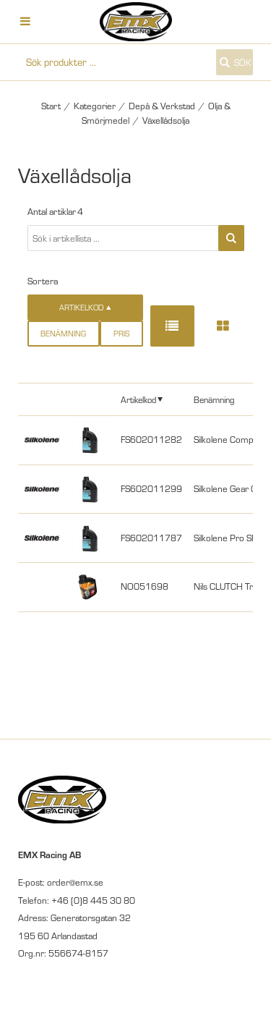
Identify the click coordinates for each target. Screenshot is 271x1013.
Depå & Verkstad (162, 105)
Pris (121, 334)
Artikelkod (138, 399)
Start (51, 105)
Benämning (63, 334)
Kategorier (95, 105)
